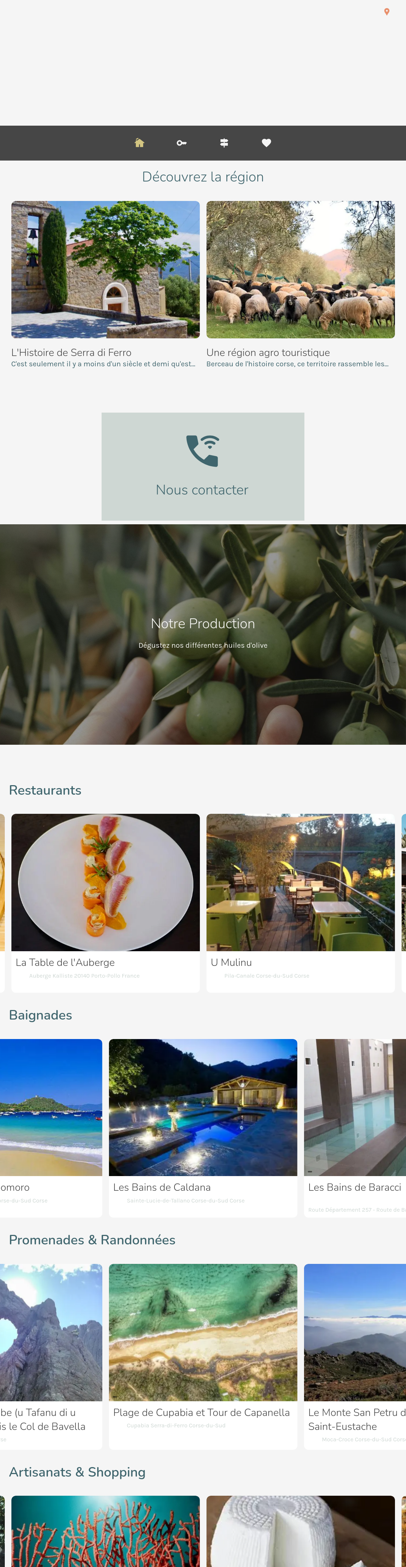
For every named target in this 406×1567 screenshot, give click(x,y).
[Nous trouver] (387, 12)
